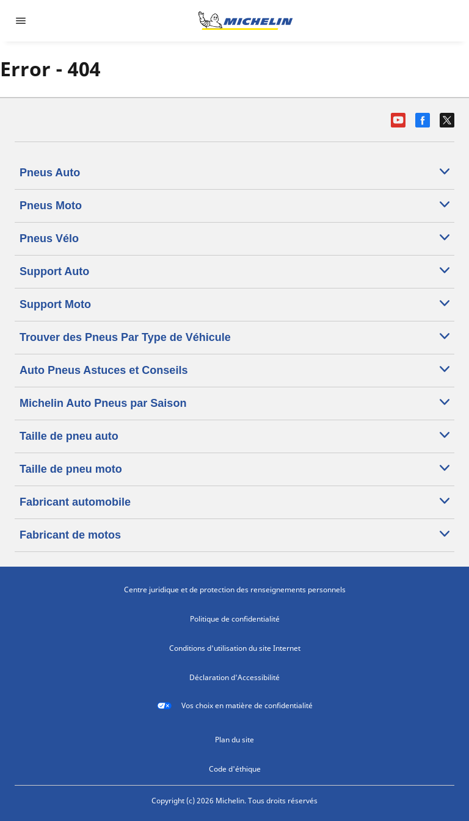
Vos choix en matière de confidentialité (235, 705)
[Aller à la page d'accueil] (245, 21)
